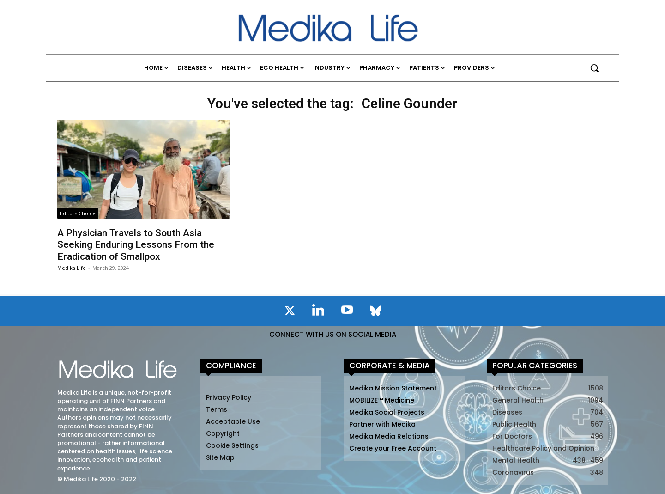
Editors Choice (78, 213)
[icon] (289, 312)
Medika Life (71, 267)
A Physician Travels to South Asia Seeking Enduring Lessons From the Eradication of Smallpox (135, 244)
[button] (594, 68)
